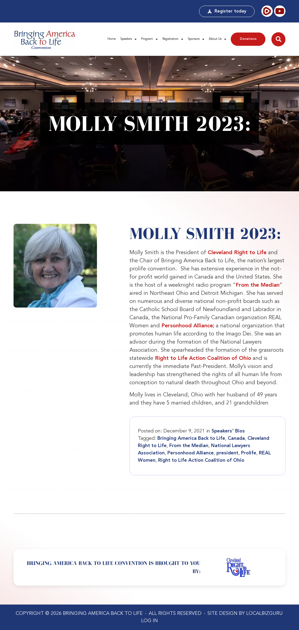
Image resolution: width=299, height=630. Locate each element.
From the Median (258, 285)
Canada (236, 438)
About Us (217, 39)
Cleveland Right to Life (237, 253)
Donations (248, 39)
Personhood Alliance (190, 453)
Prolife (248, 453)
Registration (172, 39)
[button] (278, 39)
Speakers (128, 39)
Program (149, 39)
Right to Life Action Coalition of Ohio (203, 358)
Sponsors (196, 39)
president (227, 453)
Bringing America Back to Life (191, 438)
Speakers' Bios (228, 431)
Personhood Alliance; (187, 326)
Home (112, 39)
